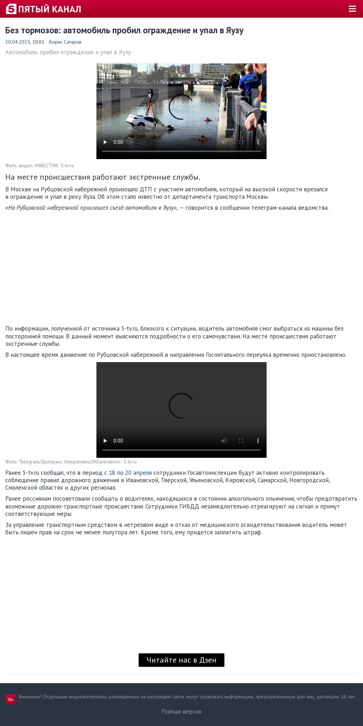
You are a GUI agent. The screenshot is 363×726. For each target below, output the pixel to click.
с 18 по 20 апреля (128, 473)
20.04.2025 (17, 42)
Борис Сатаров (65, 42)
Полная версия (181, 711)
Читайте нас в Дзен (181, 660)
